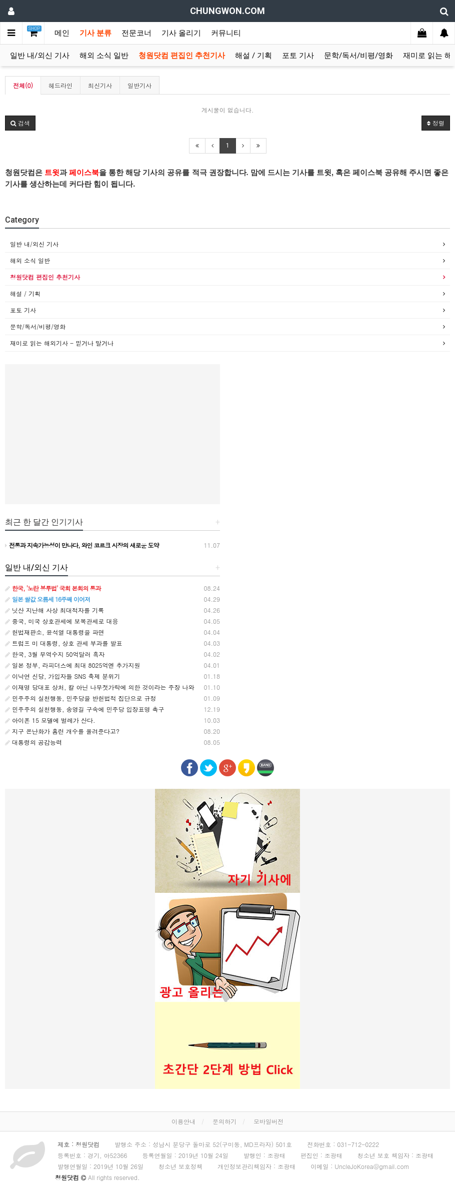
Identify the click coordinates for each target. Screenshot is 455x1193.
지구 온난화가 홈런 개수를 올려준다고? (62, 731)
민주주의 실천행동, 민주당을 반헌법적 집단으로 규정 (80, 698)
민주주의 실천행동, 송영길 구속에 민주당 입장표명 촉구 (84, 709)
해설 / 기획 (253, 55)
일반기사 (140, 85)
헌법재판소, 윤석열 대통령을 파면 (54, 632)
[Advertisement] (112, 434)
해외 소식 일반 (104, 55)
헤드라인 (60, 85)
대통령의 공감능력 (33, 742)
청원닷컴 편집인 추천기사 (181, 55)
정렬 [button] (435, 123)
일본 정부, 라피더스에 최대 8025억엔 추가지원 (72, 665)
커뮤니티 (226, 33)
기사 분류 (96, 33)
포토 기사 (298, 55)
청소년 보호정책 (180, 1166)
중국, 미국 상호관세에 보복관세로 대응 (61, 621)
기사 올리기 (181, 33)
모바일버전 (269, 1121)
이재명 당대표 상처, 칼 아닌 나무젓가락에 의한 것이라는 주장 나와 (99, 687)
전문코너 (137, 33)
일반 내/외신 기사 (40, 55)
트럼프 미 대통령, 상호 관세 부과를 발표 (63, 643)
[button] (20, 123)
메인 (62, 33)
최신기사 (100, 85)
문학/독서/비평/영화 (358, 55)
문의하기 (224, 1121)
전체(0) (23, 85)
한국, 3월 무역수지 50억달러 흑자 (55, 654)
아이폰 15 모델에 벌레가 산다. (50, 720)
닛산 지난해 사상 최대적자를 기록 (54, 610)
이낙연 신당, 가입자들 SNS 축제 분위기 (62, 676)
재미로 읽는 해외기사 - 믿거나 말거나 (62, 343)
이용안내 (184, 1121)
